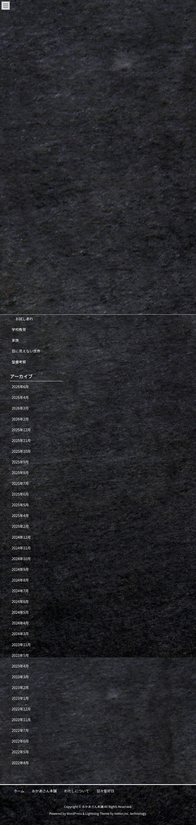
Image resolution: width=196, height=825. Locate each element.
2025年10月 (21, 451)
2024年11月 (21, 547)
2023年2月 (20, 687)
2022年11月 (21, 719)
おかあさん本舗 (44, 790)
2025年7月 (20, 483)
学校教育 (19, 329)
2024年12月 (21, 537)
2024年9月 (20, 569)
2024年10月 (21, 558)
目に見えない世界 (26, 350)
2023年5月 (20, 655)
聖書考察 (19, 361)
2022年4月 (20, 762)
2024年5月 (20, 612)
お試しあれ (24, 318)
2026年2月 (20, 419)
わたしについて (76, 790)
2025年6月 (20, 494)
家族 (15, 340)
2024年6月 (20, 601)
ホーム (19, 790)
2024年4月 (20, 622)
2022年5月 (20, 751)
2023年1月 (20, 698)
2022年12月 (21, 708)
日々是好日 (105, 790)
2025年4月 (20, 515)
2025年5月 (20, 504)
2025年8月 (20, 472)
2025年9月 (20, 461)
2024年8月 (20, 580)
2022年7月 (20, 730)
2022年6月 (20, 741)
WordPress (74, 813)
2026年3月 (20, 408)
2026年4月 (20, 397)
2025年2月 (20, 526)
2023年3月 (20, 676)
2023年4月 (20, 666)
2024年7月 (20, 590)
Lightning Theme (97, 813)
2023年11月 (21, 644)
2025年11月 (21, 440)
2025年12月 (21, 429)
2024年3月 (20, 633)
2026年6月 (20, 386)
